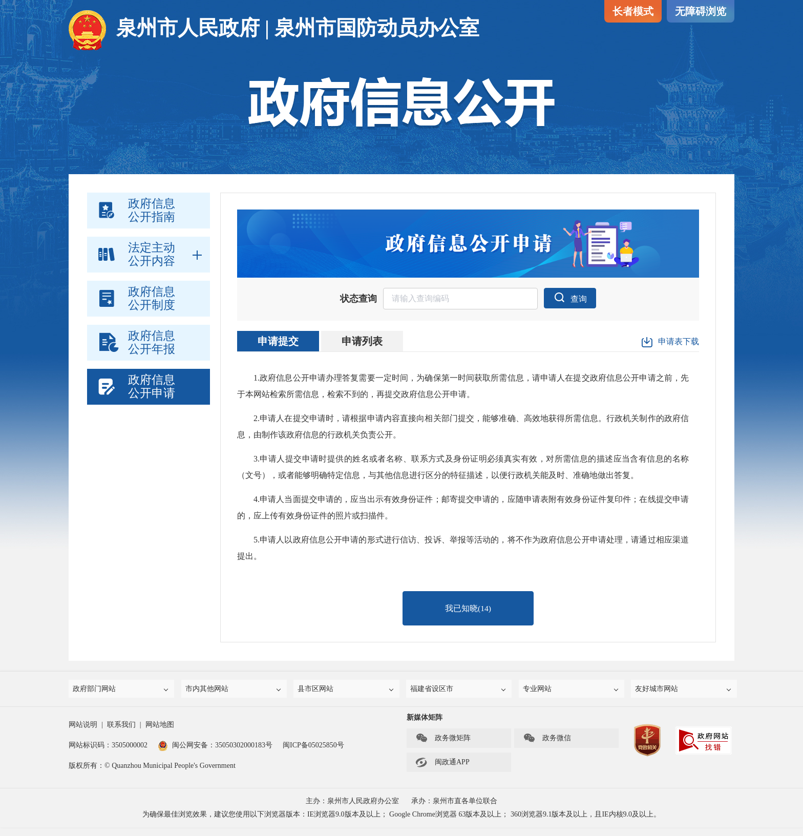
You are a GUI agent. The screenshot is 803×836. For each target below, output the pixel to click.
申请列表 (362, 341)
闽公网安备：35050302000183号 (215, 754)
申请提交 (278, 341)
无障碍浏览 (700, 11)
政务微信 (547, 747)
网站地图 (159, 733)
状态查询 (357, 299)
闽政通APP (442, 771)
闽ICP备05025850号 (313, 754)
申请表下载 (670, 343)
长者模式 (632, 11)
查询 (570, 297)
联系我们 (121, 733)
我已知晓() (468, 611)
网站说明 (83, 733)
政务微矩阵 (443, 747)
